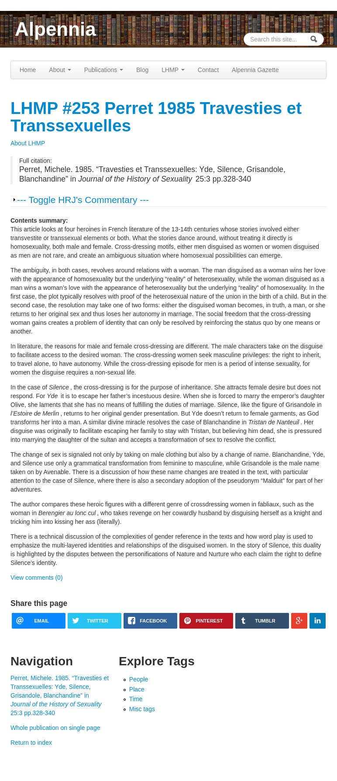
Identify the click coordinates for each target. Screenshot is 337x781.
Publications (103, 69)
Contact (208, 69)
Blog (142, 69)
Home (28, 69)
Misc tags (142, 708)
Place (136, 689)
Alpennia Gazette (255, 69)
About (60, 69)
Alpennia (55, 29)
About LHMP (27, 143)
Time (136, 698)
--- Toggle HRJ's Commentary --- (83, 200)
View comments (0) (36, 577)
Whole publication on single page (55, 727)
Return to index (31, 742)
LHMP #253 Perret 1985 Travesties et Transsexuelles (156, 117)
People (138, 679)
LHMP (173, 69)
